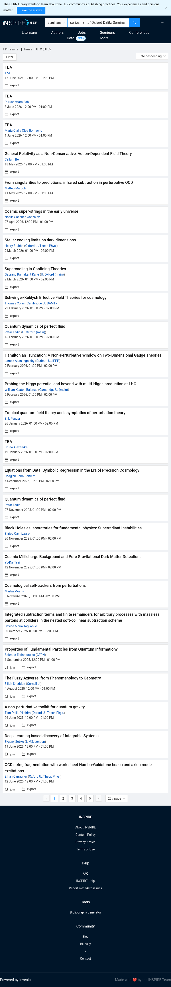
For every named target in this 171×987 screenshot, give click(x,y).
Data (70, 38)
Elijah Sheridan (15, 683)
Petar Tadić (12, 332)
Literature (29, 32)
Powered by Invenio (15, 980)
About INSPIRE (85, 827)
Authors (57, 32)
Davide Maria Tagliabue (21, 626)
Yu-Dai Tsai (12, 562)
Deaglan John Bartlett (20, 476)
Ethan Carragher (16, 776)
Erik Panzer (12, 418)
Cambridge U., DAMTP (42, 303)
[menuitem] (162, 23)
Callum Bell (12, 159)
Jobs (82, 32)
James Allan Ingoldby (20, 361)
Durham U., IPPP (47, 361)
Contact (85, 958)
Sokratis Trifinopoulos (20, 655)
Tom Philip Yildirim (18, 713)
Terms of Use (85, 849)
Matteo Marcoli (15, 188)
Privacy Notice (85, 842)
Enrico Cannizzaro (17, 533)
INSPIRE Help (85, 881)
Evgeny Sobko (14, 741)
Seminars (107, 32)
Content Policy (85, 834)
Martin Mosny (14, 591)
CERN (41, 655)
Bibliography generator (85, 912)
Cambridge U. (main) (53, 389)
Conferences (139, 32)
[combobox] (98, 22)
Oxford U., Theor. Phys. (41, 246)
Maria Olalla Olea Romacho (23, 130)
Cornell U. (34, 683)
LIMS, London (35, 741)
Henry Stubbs (14, 246)
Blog (85, 936)
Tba (7, 73)
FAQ (85, 873)
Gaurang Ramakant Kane (22, 274)
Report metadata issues (85, 888)
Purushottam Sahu (18, 102)
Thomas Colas (15, 303)
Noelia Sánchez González (22, 217)
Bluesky (85, 944)
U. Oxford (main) (52, 274)
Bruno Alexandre (16, 447)
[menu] (156, 23)
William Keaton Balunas (21, 389)
